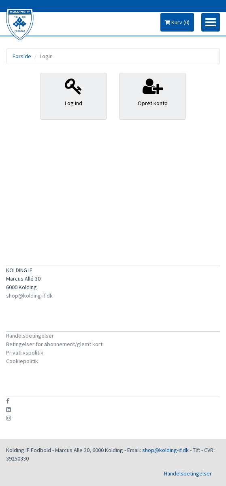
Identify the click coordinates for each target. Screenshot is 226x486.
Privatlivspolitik (24, 352)
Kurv (177, 22)
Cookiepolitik (22, 361)
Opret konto (152, 92)
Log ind (73, 92)
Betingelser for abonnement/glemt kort (54, 344)
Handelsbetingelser (30, 335)
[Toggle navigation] (210, 22)
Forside (22, 56)
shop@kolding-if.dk (29, 295)
